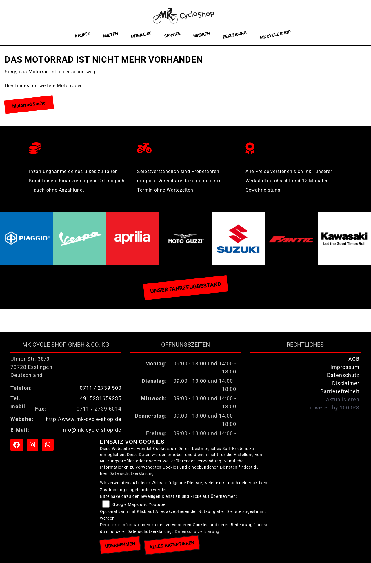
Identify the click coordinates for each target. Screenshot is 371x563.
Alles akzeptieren (171, 545)
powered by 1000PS (333, 408)
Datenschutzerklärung (131, 473)
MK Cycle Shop (275, 35)
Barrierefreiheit (339, 391)
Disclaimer (345, 383)
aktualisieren (342, 399)
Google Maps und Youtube (138, 504)
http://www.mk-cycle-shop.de (83, 419)
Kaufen (83, 35)
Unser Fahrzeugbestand (185, 287)
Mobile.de (141, 34)
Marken (201, 35)
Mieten (110, 35)
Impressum (344, 367)
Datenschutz (343, 375)
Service (172, 35)
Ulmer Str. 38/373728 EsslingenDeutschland (31, 367)
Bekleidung (234, 35)
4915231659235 (100, 398)
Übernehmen (120, 544)
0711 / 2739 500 (100, 388)
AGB (353, 359)
